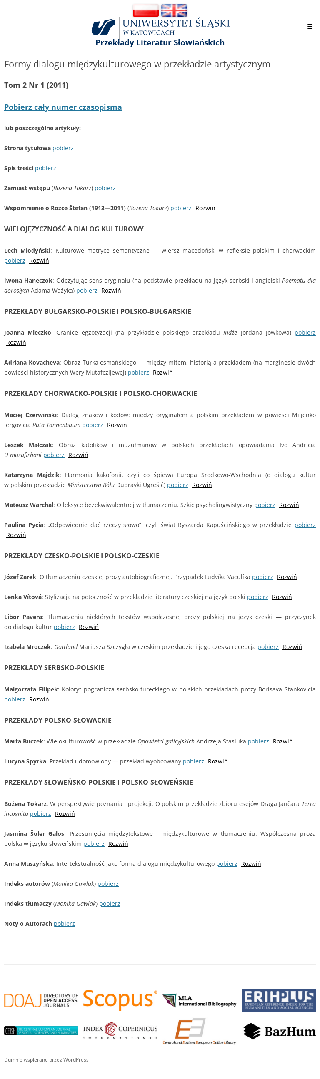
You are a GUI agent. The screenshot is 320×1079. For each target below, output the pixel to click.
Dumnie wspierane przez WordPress (46, 1059)
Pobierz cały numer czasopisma (63, 107)
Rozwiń (205, 208)
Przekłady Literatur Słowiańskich (160, 42)
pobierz (63, 148)
